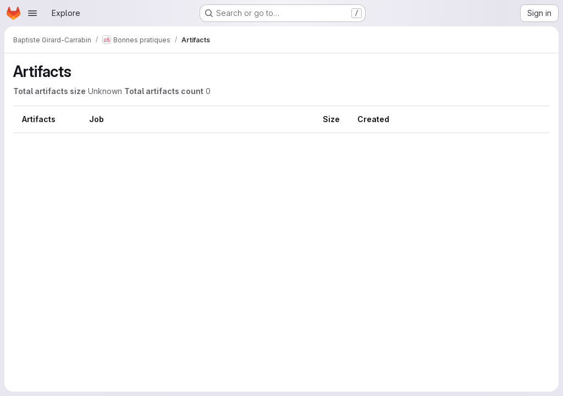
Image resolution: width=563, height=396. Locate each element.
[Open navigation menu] (32, 13)
